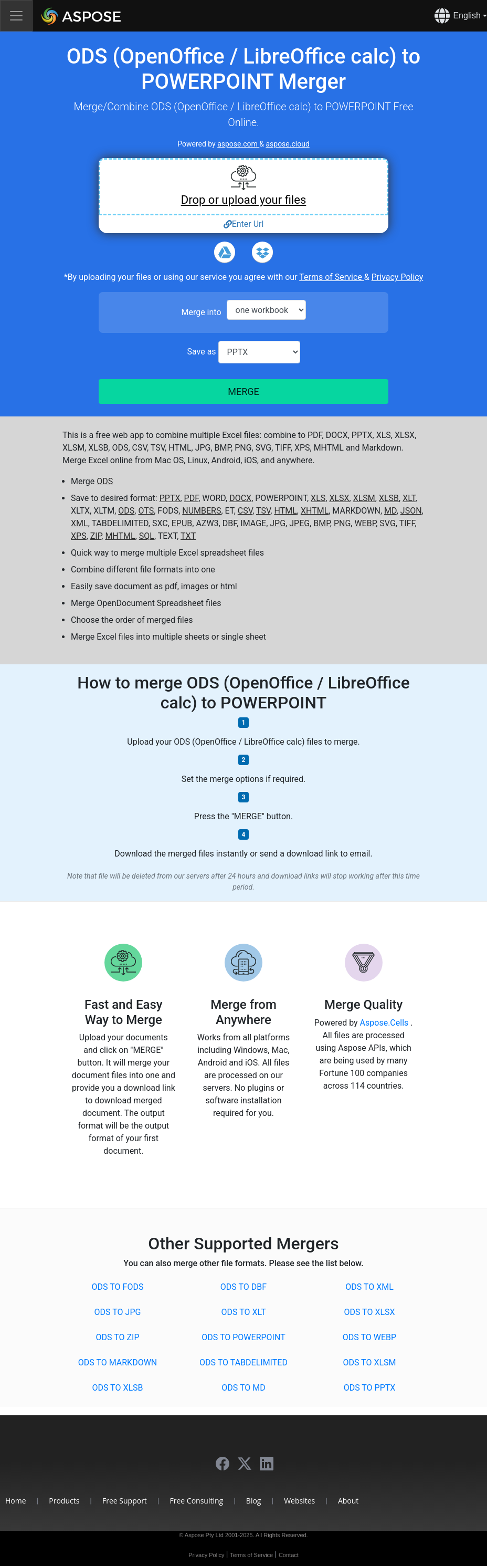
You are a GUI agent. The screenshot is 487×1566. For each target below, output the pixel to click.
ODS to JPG (117, 1312)
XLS (318, 498)
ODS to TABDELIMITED (243, 1362)
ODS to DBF (243, 1287)
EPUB (182, 523)
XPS (79, 536)
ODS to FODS (118, 1287)
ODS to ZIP (118, 1337)
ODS (105, 481)
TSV (263, 511)
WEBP (365, 523)
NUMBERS (201, 511)
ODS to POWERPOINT (243, 1337)
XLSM (364, 498)
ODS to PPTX (370, 1388)
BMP (321, 523)
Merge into (201, 312)
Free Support (124, 1501)
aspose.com (238, 144)
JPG (277, 523)
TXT (188, 536)
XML (79, 523)
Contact (289, 1555)
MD (390, 511)
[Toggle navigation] (16, 16)
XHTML (315, 511)
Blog (253, 1501)
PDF (191, 498)
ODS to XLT (243, 1312)
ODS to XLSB (117, 1388)
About (348, 1501)
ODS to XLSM (369, 1362)
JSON (411, 511)
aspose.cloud (287, 144)
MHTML (120, 536)
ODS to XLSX (369, 1312)
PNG (342, 523)
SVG (387, 523)
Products (64, 1501)
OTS (146, 511)
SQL (146, 536)
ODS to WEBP (369, 1337)
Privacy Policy (398, 277)
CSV (245, 511)
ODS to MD (243, 1388)
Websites (299, 1501)
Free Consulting (197, 1501)
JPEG (299, 523)
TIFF (407, 523)
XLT (409, 498)
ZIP (96, 536)
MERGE (243, 391)
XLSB (389, 498)
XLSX (339, 498)
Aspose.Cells (385, 1023)
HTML (285, 511)
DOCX (240, 498)
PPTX (170, 498)
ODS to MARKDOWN (117, 1362)
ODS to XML (369, 1287)
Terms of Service (331, 277)
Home (15, 1501)
